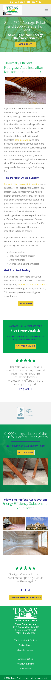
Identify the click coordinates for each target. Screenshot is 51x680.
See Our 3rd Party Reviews (25, 597)
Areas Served (25, 668)
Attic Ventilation (25, 659)
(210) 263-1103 (28, 633)
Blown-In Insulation (25, 650)
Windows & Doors (25, 663)
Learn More (25, 303)
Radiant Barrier (25, 645)
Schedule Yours (25, 346)
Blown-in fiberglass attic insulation (21, 184)
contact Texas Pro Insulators (32, 284)
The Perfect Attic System (25, 640)
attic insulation (22, 139)
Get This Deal (25, 452)
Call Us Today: (25, 1)
